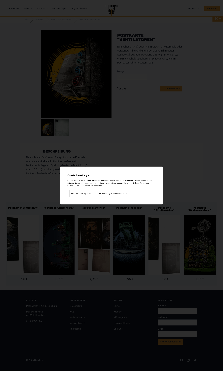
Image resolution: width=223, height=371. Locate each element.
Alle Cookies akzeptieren (81, 194)
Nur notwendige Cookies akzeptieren (113, 194)
